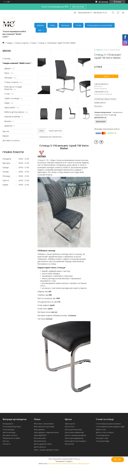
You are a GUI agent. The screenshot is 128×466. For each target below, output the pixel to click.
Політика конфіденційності (79, 464)
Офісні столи (101, 429)
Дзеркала (8, 126)
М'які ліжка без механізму (44, 426)
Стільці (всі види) (102, 441)
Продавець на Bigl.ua (64, 461)
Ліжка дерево (39, 429)
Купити (106, 76)
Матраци (65, 25)
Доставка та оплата (11, 140)
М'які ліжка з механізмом (44, 424)
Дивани (40, 25)
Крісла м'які (69, 444)
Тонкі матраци (8, 429)
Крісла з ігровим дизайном (75, 435)
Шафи (7, 103)
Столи (78, 25)
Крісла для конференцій (74, 432)
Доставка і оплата (10, 435)
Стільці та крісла (21, 43)
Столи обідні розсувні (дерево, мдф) (110, 426)
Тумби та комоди (11, 98)
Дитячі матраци (9, 432)
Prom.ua (76, 459)
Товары (9, 43)
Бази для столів (102, 438)
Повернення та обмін (11, 438)
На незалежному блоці (12, 426)
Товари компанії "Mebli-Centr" (16, 63)
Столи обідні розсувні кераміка (108, 424)
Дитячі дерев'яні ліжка (43, 444)
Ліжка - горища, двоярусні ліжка (46, 450)
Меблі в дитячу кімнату (14, 112)
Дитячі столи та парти (105, 432)
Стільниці (6, 58)
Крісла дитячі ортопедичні (75, 441)
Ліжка (52, 25)
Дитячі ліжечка (40, 447)
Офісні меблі (9, 107)
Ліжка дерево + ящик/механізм (46, 432)
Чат (117, 459)
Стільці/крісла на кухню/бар (99, 25)
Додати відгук (118, 13)
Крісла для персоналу (73, 429)
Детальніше (78, 6)
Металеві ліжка (40, 438)
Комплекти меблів (12, 116)
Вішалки (7, 121)
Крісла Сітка (69, 426)
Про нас (5, 131)
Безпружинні (8, 424)
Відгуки (5, 136)
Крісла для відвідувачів (74, 438)
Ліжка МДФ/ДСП (40, 435)
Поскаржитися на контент (58, 464)
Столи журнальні (102, 435)
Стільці (33, 43)
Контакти (6, 444)
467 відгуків (103, 1)
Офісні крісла (70, 424)
